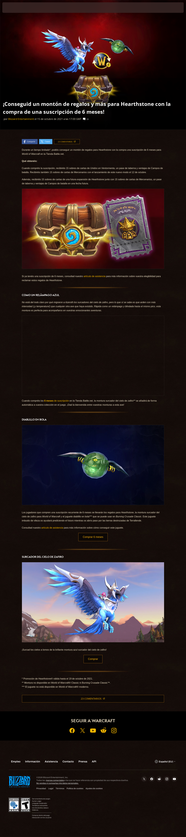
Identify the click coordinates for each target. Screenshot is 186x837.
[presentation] (11, 7)
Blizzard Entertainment (21, 119)
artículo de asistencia (94, 276)
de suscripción (56, 401)
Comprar (93, 659)
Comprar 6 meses (93, 537)
